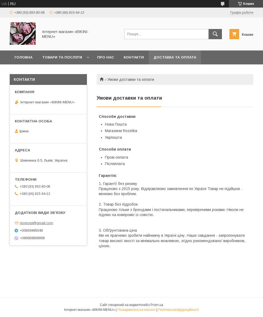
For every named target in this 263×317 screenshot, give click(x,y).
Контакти (134, 57)
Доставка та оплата (175, 57)
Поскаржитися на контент (136, 310)
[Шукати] (215, 34)
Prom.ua (157, 305)
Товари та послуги (62, 57)
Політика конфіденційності (178, 310)
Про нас (105, 57)
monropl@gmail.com (36, 223)
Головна (23, 57)
